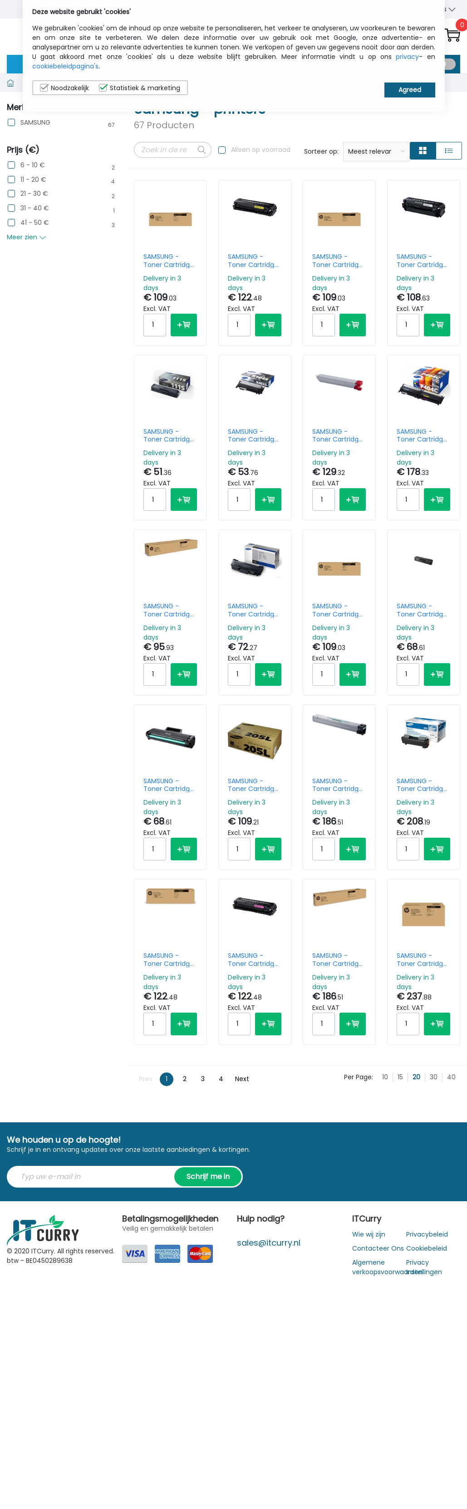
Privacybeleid (427, 1234)
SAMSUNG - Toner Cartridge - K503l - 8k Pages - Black (422, 260)
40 (451, 1077)
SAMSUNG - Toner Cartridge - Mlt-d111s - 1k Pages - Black (168, 435)
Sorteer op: (321, 151)
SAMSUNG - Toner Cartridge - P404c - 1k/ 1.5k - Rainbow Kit (423, 435)
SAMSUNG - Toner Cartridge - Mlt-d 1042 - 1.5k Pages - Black (168, 785)
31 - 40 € (34, 208)
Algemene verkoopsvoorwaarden (387, 1267)
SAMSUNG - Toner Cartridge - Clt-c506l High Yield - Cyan (168, 260)
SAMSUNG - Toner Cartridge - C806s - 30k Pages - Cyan (337, 785)
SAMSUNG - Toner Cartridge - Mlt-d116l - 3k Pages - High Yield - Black (253, 610)
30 (434, 1077)
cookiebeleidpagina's (65, 66)
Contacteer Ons (378, 1248)
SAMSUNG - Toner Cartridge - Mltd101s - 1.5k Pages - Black (422, 610)
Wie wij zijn (368, 1234)
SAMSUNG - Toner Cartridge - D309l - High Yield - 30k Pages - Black (424, 785)
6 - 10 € (32, 165)
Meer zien (26, 237)
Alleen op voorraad (260, 149)
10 (385, 1077)
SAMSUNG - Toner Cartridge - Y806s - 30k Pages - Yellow (337, 959)
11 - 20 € (33, 180)
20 (416, 1077)
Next (242, 1078)
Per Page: (358, 1077)
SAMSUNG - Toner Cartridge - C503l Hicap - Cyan (168, 959)
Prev (145, 1078)
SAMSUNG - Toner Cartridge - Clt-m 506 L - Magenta (337, 610)
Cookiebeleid (426, 1248)
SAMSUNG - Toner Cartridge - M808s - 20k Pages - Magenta (337, 435)
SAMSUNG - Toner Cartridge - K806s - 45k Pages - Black (168, 610)
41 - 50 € (34, 223)
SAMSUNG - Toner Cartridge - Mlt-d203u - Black (422, 959)
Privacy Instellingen (424, 1267)
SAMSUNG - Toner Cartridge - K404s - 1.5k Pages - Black (253, 435)
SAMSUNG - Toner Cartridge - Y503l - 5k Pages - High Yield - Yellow (253, 260)
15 (400, 1077)
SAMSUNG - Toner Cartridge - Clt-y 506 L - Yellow (337, 260)
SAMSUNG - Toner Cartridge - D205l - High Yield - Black (253, 785)
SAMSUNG (35, 122)
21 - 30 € (34, 194)
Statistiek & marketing (139, 88)
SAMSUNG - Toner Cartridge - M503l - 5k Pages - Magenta (253, 959)
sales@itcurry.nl (268, 1242)
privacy (407, 56)
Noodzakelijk (64, 88)
